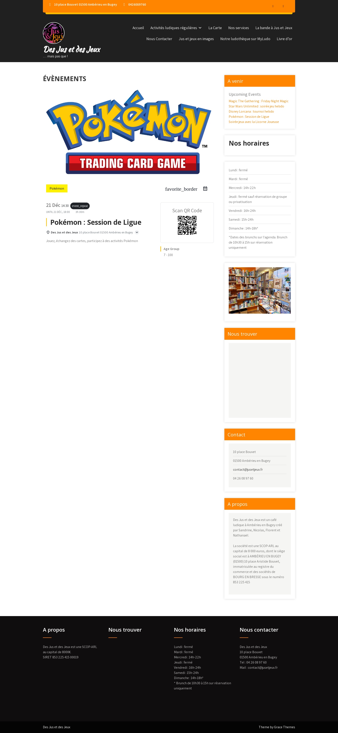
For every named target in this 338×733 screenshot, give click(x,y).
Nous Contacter (159, 38)
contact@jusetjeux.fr (248, 469)
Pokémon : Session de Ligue (249, 116)
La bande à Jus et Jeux (273, 27)
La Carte (215, 27)
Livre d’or (284, 38)
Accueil (138, 27)
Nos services (238, 27)
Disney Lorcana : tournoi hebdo (251, 111)
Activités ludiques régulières (173, 27)
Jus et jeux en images (196, 38)
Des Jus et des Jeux (71, 49)
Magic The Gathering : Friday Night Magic (258, 101)
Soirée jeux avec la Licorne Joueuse (254, 122)
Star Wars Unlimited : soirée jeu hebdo (256, 106)
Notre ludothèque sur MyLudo (245, 38)
